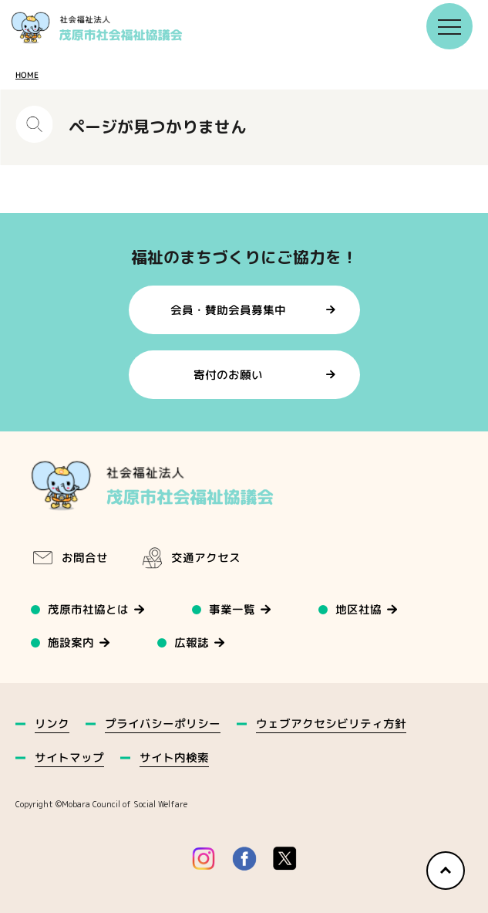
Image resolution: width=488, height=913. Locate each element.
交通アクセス (190, 558)
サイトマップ (69, 757)
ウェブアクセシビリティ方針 (330, 723)
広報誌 (192, 642)
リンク (52, 723)
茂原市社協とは (88, 609)
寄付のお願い (228, 375)
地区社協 (359, 609)
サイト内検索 (174, 757)
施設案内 (71, 642)
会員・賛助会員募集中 (228, 309)
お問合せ (69, 558)
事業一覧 (233, 609)
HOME (27, 74)
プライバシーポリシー (162, 723)
